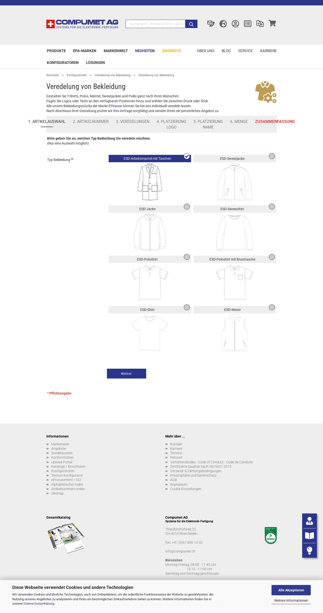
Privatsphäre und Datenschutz (193, 475)
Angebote (171, 51)
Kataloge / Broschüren (68, 466)
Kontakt (176, 444)
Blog (226, 51)
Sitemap (57, 493)
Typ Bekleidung (60, 159)
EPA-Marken (84, 51)
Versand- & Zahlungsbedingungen (196, 471)
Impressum (178, 484)
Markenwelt (116, 51)
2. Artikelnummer (91, 121)
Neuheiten (145, 51)
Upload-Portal (61, 462)
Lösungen (95, 62)
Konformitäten (62, 457)
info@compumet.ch (180, 551)
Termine (176, 453)
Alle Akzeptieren (291, 590)
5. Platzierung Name (208, 124)
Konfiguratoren (63, 62)
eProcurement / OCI (66, 480)
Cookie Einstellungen (186, 489)
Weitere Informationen (291, 600)
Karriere (268, 51)
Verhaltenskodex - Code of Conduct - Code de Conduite (211, 462)
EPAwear (115, 106)
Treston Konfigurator (67, 475)
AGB (173, 480)
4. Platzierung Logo (171, 124)
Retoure (176, 457)
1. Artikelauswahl (46, 121)
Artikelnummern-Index (68, 489)
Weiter (126, 374)
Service (245, 51)
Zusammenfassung (275, 121)
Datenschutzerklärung (39, 603)
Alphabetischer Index (67, 484)
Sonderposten (62, 453)
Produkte (56, 51)
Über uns (205, 51)
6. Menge (239, 121)
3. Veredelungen (132, 121)
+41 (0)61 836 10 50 (187, 542)
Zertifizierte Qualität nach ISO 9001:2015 (201, 466)
